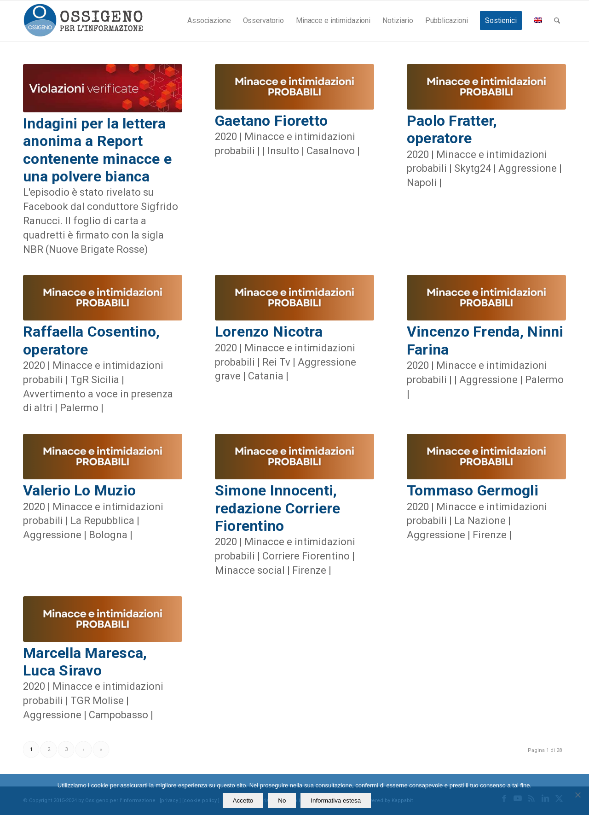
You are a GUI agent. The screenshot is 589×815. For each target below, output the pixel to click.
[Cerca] (557, 20)
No (282, 800)
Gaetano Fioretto (271, 120)
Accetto (243, 800)
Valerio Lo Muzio (79, 490)
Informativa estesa (336, 800)
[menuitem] (209, 20)
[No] (577, 794)
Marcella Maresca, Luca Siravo (85, 661)
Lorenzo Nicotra (269, 331)
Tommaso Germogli (472, 490)
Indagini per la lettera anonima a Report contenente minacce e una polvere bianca (97, 150)
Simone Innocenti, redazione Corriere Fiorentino (278, 508)
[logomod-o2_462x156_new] (83, 20)
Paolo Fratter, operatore (452, 129)
